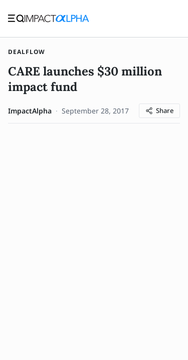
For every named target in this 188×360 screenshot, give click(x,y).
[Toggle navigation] (16, 18)
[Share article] (159, 111)
